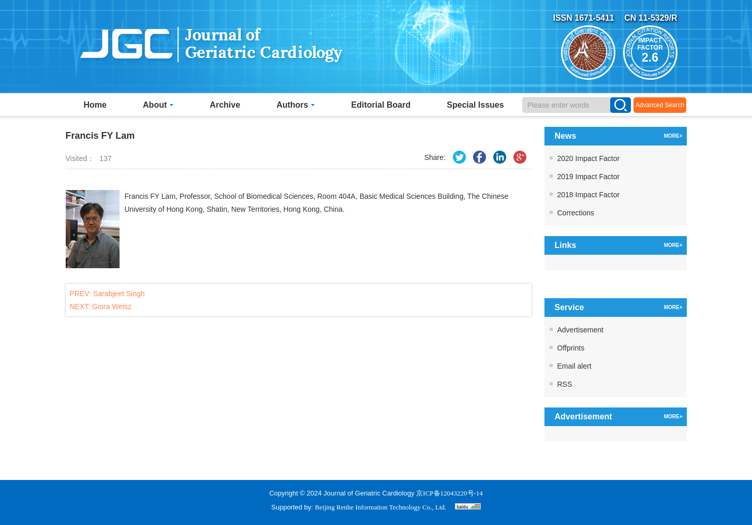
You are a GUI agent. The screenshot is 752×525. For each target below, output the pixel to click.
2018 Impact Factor (588, 195)
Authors (295, 104)
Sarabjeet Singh (119, 293)
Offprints (571, 348)
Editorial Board (381, 104)
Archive (225, 104)
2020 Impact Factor (588, 158)
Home (95, 104)
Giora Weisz (111, 306)
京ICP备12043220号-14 (449, 493)
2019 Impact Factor (588, 176)
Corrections (576, 213)
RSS (564, 384)
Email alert (574, 366)
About (158, 104)
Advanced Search (660, 105)
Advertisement (580, 330)
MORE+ (673, 136)
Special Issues (475, 104)
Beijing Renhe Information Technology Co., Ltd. (381, 507)
